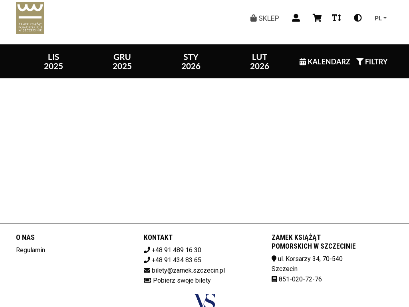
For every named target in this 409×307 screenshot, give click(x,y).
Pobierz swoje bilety (182, 280)
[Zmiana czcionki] (336, 18)
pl (378, 18)
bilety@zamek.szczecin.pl (188, 270)
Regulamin (30, 250)
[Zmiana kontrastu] (357, 18)
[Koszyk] (316, 18)
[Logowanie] (296, 18)
